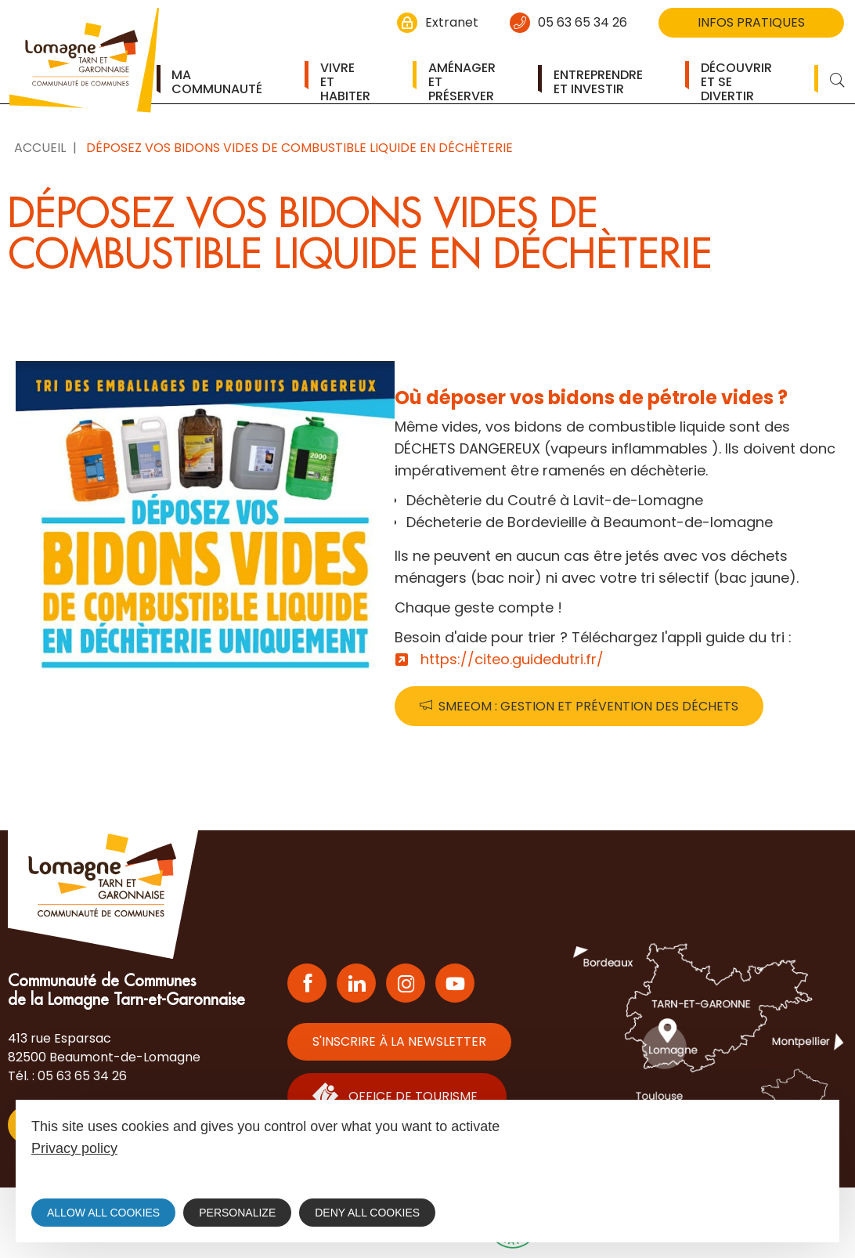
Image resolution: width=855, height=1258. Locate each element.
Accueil (40, 148)
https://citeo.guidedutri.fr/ (512, 659)
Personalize (237, 1212)
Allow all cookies (103, 1212)
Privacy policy (74, 1148)
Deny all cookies (367, 1212)
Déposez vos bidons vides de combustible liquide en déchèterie (299, 148)
